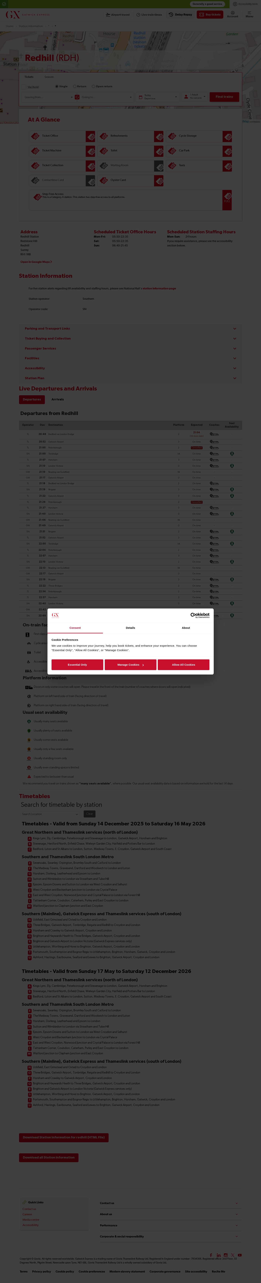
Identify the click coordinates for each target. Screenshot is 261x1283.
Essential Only (77, 664)
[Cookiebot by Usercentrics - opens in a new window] (193, 615)
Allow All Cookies (183, 664)
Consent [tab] (75, 627)
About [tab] (186, 627)
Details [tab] (130, 627)
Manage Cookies (130, 664)
